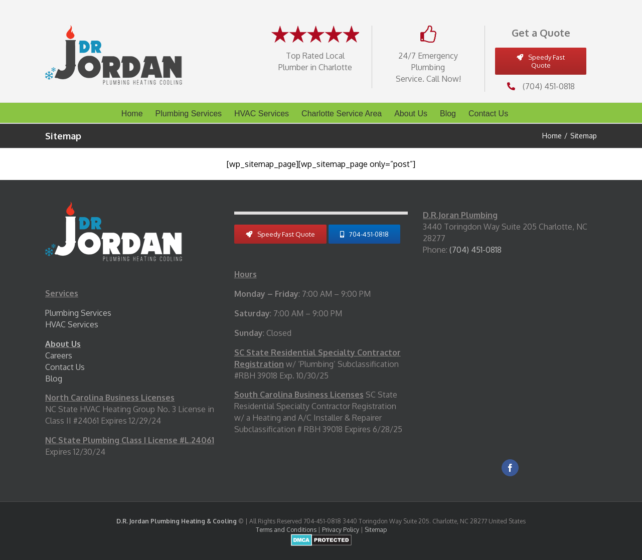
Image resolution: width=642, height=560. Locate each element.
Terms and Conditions (286, 529)
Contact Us (65, 367)
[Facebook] (510, 467)
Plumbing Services (78, 313)
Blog (53, 379)
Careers (58, 355)
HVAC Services (71, 324)
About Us (63, 344)
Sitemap (376, 529)
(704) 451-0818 (549, 86)
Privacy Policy (340, 529)
